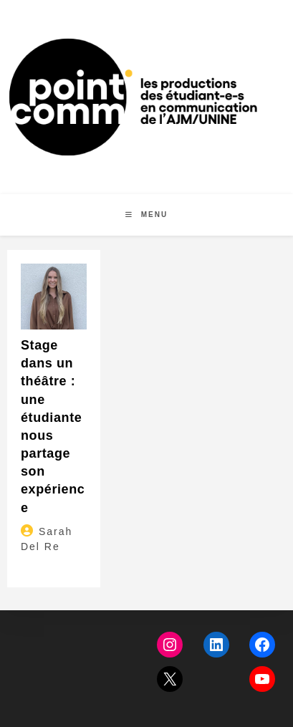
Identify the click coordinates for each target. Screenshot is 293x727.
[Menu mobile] (146, 214)
